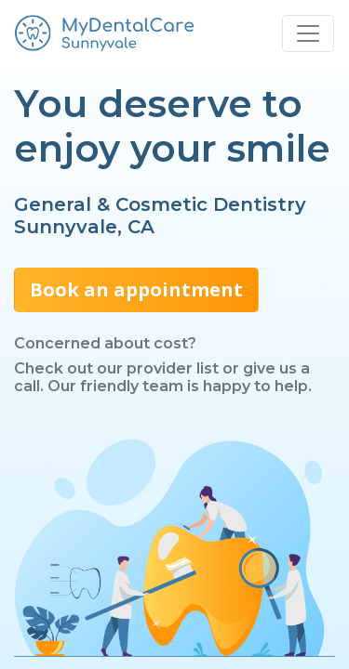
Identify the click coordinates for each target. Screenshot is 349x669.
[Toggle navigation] (308, 33)
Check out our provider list (116, 368)
